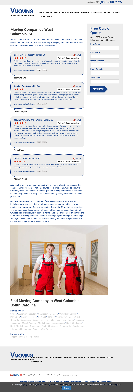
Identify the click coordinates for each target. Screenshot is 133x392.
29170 (22, 337)
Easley (24, 317)
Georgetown (61, 317)
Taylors (36, 329)
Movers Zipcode (112, 13)
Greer (35, 320)
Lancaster (79, 320)
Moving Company (70, 13)
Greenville (14, 320)
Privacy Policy (38, 375)
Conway (73, 314)
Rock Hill (46, 326)
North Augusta (58, 323)
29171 (29, 337)
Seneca (54, 326)
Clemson (54, 314)
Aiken (14, 314)
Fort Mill (42, 317)
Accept (66, 388)
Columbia (63, 314)
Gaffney (51, 317)
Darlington (15, 317)
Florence (33, 317)
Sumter (27, 329)
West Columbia (48, 329)
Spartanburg (78, 326)
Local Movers (53, 13)
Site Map (101, 358)
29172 (37, 337)
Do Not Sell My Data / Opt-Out (52, 375)
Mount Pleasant (29, 323)
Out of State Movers (91, 13)
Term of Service (48, 385)
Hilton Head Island (58, 320)
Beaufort (33, 314)
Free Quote (46, 17)
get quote (98, 89)
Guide (110, 358)
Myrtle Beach (44, 323)
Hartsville (44, 320)
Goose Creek (74, 317)
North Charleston (74, 323)
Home (41, 13)
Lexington (16, 323)
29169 (14, 337)
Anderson (22, 314)
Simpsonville (65, 326)
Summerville (17, 329)
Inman (71, 320)
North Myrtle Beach (19, 326)
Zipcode (91, 358)
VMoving (26, 375)
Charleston (43, 314)
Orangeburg (34, 326)
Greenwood (26, 320)
